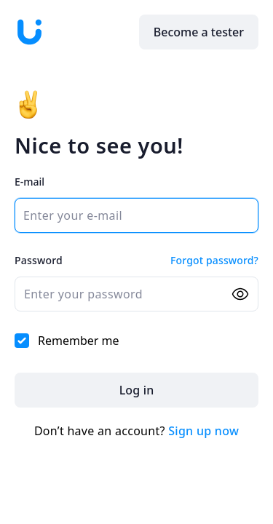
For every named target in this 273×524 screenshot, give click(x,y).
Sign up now (203, 431)
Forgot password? (214, 260)
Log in (136, 390)
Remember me (67, 341)
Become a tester (199, 32)
